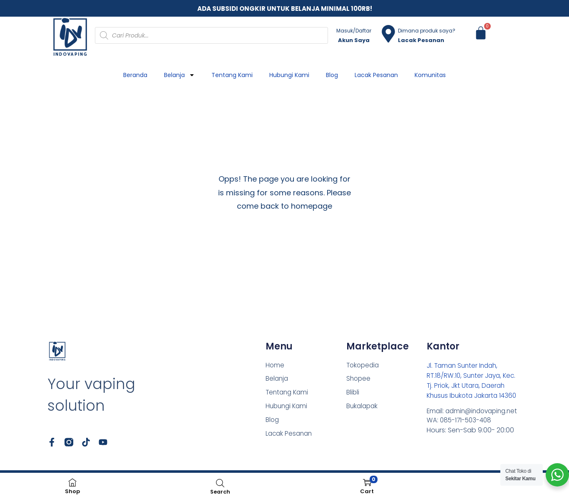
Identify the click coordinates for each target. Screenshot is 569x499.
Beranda (135, 75)
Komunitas (430, 75)
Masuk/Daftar (353, 30)
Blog (332, 75)
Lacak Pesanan (376, 75)
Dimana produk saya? (426, 30)
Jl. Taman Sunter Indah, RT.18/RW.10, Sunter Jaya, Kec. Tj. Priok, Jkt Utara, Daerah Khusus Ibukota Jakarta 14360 (473, 385)
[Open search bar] (220, 483)
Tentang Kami (232, 75)
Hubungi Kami (289, 75)
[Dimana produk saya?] (388, 33)
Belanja (179, 75)
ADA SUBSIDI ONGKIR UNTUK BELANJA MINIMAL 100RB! (284, 8)
